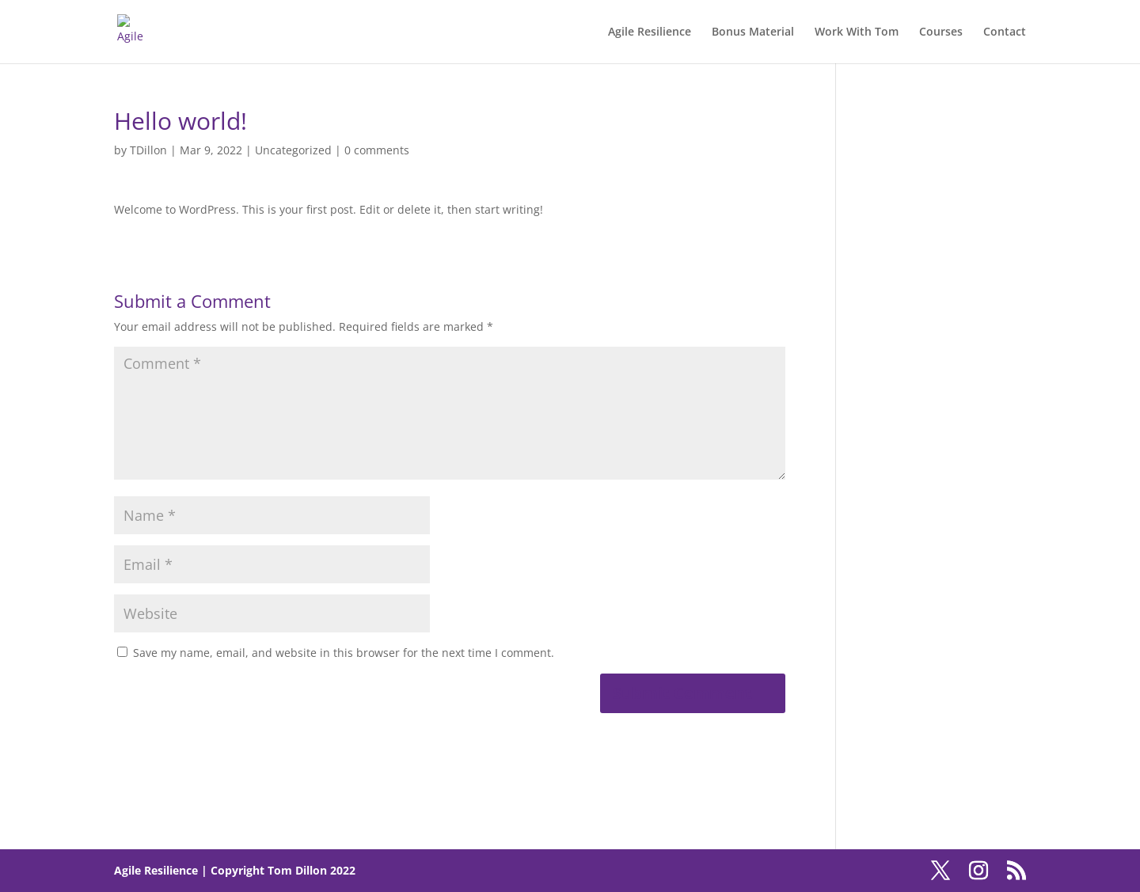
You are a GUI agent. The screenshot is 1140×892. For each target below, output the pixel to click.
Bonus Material (753, 32)
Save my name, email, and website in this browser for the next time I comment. (343, 652)
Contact (1004, 32)
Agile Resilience (649, 32)
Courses (941, 32)
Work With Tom (857, 32)
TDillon (148, 150)
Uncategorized (293, 150)
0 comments (376, 150)
